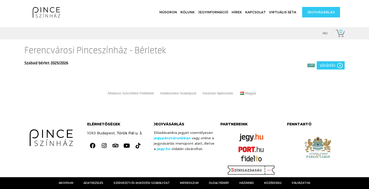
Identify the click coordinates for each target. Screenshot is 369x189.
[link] (92, 146)
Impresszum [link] (189, 183)
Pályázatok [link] (301, 183)
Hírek (237, 12)
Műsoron (168, 12)
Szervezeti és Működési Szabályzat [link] (142, 183)
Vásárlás (327, 65)
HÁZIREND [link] (246, 183)
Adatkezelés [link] (93, 183)
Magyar (248, 93)
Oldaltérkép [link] (219, 183)
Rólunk (187, 12)
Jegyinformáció (213, 12)
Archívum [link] (66, 183)
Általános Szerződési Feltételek (131, 93)
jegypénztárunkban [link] (172, 138)
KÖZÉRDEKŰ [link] (273, 183)
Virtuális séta (282, 12)
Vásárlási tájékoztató (217, 93)
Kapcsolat (255, 12)
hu (325, 33)
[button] (321, 12)
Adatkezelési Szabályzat (178, 93)
